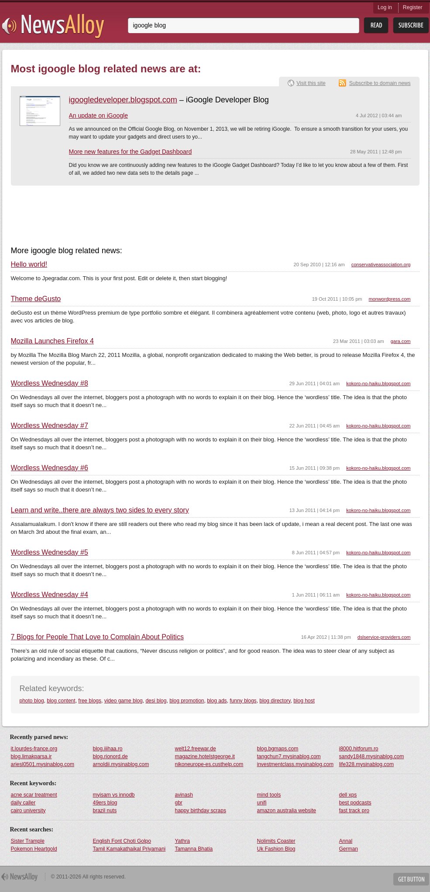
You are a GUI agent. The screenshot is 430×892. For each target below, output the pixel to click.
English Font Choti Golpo (122, 841)
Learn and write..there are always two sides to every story (100, 510)
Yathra (182, 841)
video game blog (123, 701)
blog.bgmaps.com (278, 749)
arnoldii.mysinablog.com (121, 764)
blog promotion (186, 701)
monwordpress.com (390, 299)
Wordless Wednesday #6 (49, 468)
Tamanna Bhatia (194, 849)
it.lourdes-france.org (34, 749)
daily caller (23, 803)
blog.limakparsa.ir (31, 756)
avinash (184, 795)
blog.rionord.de (110, 756)
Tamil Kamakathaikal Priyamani (129, 849)
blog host (304, 701)
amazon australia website (286, 810)
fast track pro (354, 810)
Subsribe (411, 25)
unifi (262, 803)
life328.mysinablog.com (366, 764)
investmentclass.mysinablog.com (295, 764)
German (348, 849)
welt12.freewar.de (195, 749)
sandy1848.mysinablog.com (371, 756)
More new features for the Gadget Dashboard (130, 151)
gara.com (401, 341)
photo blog (32, 701)
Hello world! (29, 264)
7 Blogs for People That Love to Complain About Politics (97, 637)
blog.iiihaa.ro (108, 749)
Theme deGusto (36, 298)
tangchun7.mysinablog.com (289, 756)
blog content (61, 701)
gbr (178, 803)
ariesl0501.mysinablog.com (42, 764)
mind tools (269, 795)
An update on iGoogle (98, 115)
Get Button (411, 879)
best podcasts (355, 803)
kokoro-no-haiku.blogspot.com (378, 383)
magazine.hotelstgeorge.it (205, 756)
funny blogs (243, 701)
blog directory (274, 701)
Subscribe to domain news (380, 83)
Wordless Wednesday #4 (49, 594)
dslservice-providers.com (384, 637)
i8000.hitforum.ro (358, 749)
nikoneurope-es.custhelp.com (209, 764)
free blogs (89, 701)
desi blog (155, 701)
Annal (346, 841)
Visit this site (310, 83)
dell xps (348, 795)
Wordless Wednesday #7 (49, 425)
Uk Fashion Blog (276, 849)
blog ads (217, 701)
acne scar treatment (34, 795)
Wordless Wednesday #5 (49, 552)
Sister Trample (28, 841)
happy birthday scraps (200, 810)
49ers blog (105, 803)
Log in (385, 7)
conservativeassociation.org (381, 264)
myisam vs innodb (114, 795)
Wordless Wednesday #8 (49, 383)
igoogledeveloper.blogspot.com (123, 99)
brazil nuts (105, 810)
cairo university (28, 810)
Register (413, 7)
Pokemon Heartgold (34, 849)
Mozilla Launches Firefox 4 (52, 341)
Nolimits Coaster (276, 841)
